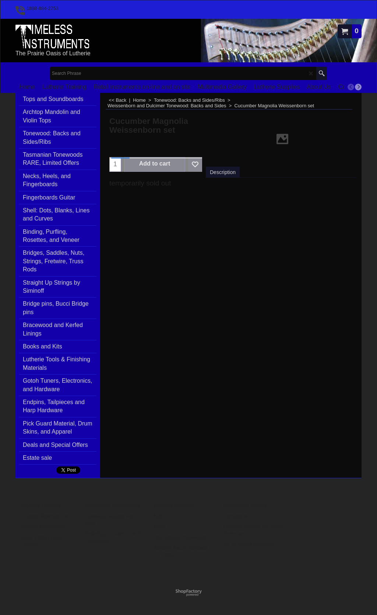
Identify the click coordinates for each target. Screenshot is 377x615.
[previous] (351, 87)
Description (223, 172)
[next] (358, 87)
